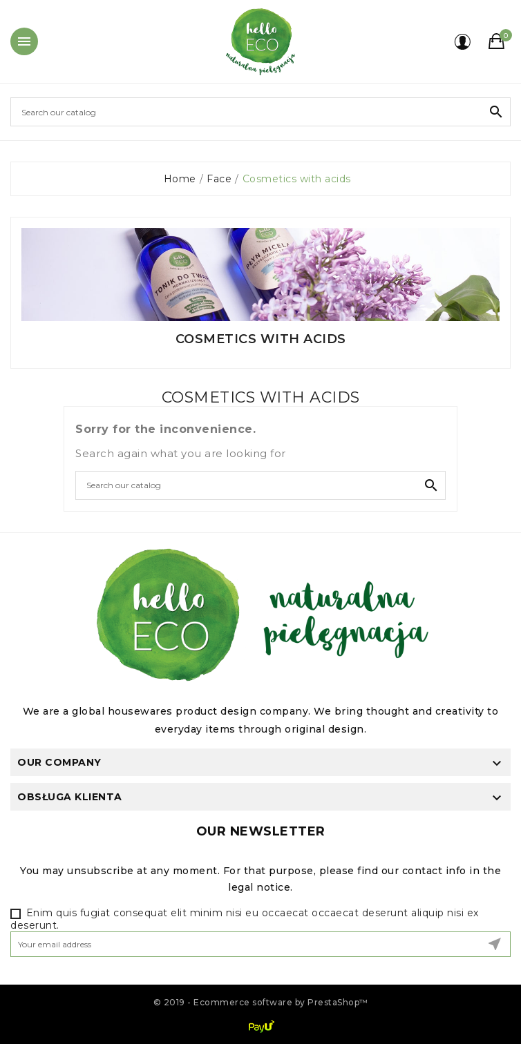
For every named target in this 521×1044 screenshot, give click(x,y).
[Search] (260, 112)
